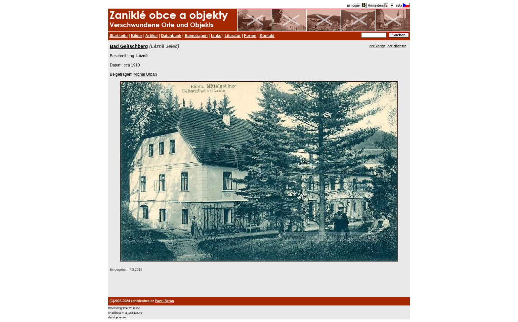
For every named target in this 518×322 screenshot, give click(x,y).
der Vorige (377, 46)
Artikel (151, 35)
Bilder (136, 35)
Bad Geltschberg (129, 46)
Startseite (118, 35)
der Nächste (396, 46)
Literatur (233, 35)
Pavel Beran (164, 301)
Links (216, 35)
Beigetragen (196, 35)
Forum (250, 35)
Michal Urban (145, 74)
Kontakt (267, 35)
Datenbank (171, 35)
